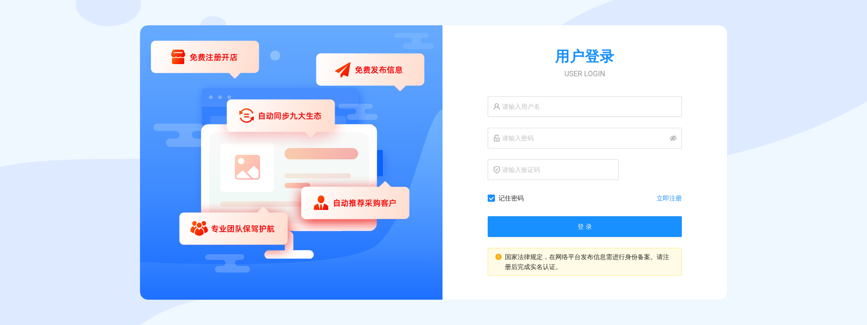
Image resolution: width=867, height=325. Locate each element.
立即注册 (669, 198)
